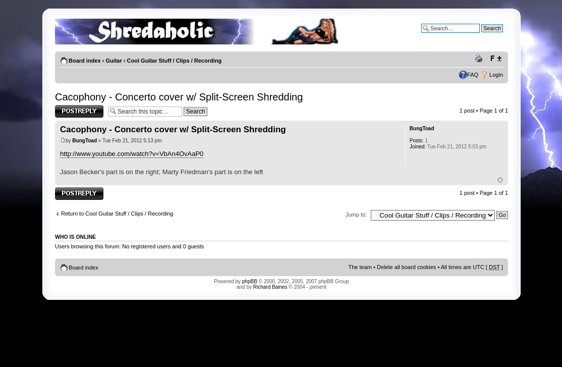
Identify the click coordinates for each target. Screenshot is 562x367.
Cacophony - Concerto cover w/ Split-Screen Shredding (179, 96)
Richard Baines (270, 287)
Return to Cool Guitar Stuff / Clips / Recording (117, 214)
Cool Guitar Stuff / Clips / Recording (174, 61)
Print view (480, 58)
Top (500, 180)
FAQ (472, 75)
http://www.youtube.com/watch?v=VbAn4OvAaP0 (131, 154)
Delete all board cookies (406, 267)
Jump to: (356, 215)
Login (496, 75)
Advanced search (481, 36)
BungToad (84, 140)
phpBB (249, 281)
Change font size (495, 58)
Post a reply (79, 111)
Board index (85, 61)
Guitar (113, 61)
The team (360, 267)
